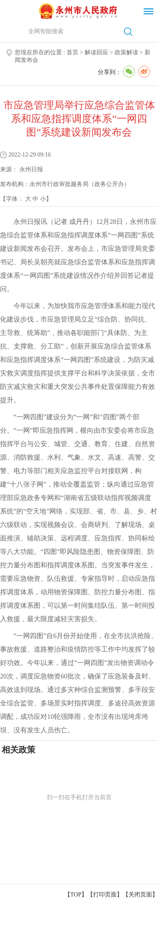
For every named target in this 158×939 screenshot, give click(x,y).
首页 (72, 52)
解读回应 (96, 52)
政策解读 (126, 52)
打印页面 (105, 894)
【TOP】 (75, 894)
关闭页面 (140, 894)
